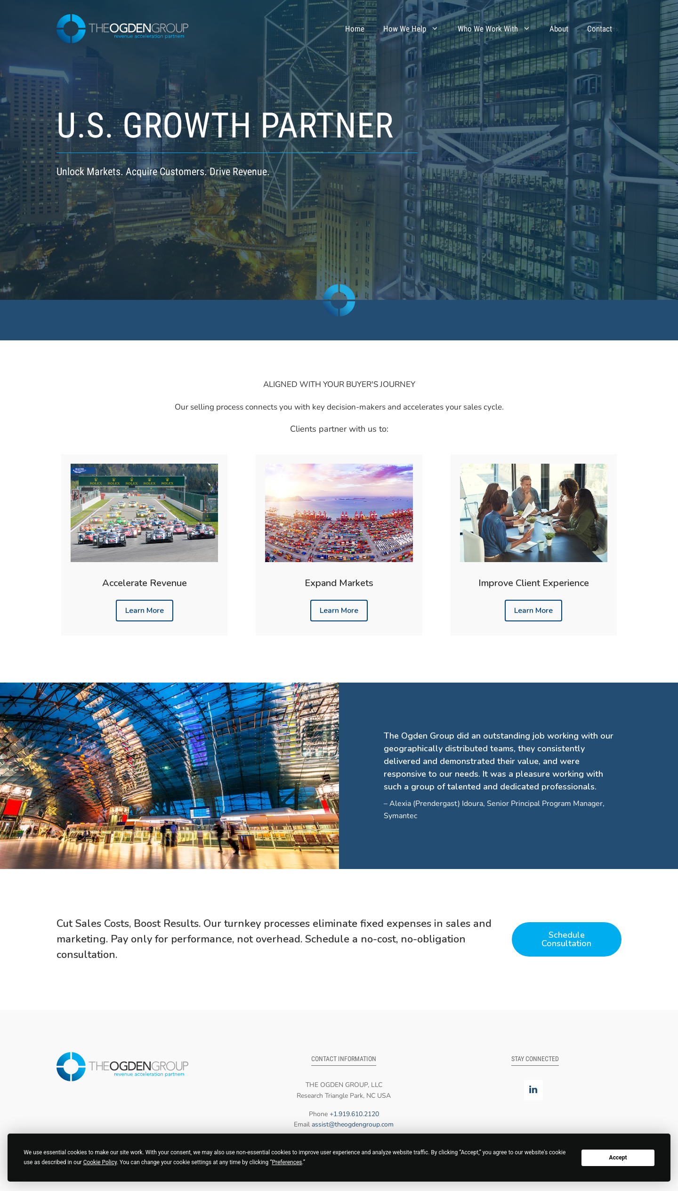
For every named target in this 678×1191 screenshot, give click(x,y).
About (558, 28)
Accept (618, 1157)
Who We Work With (499, 29)
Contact (599, 28)
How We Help (415, 29)
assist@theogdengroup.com (353, 1124)
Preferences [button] (287, 1162)
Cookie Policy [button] (100, 1162)
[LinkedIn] (533, 1090)
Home (354, 28)
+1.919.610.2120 (354, 1114)
